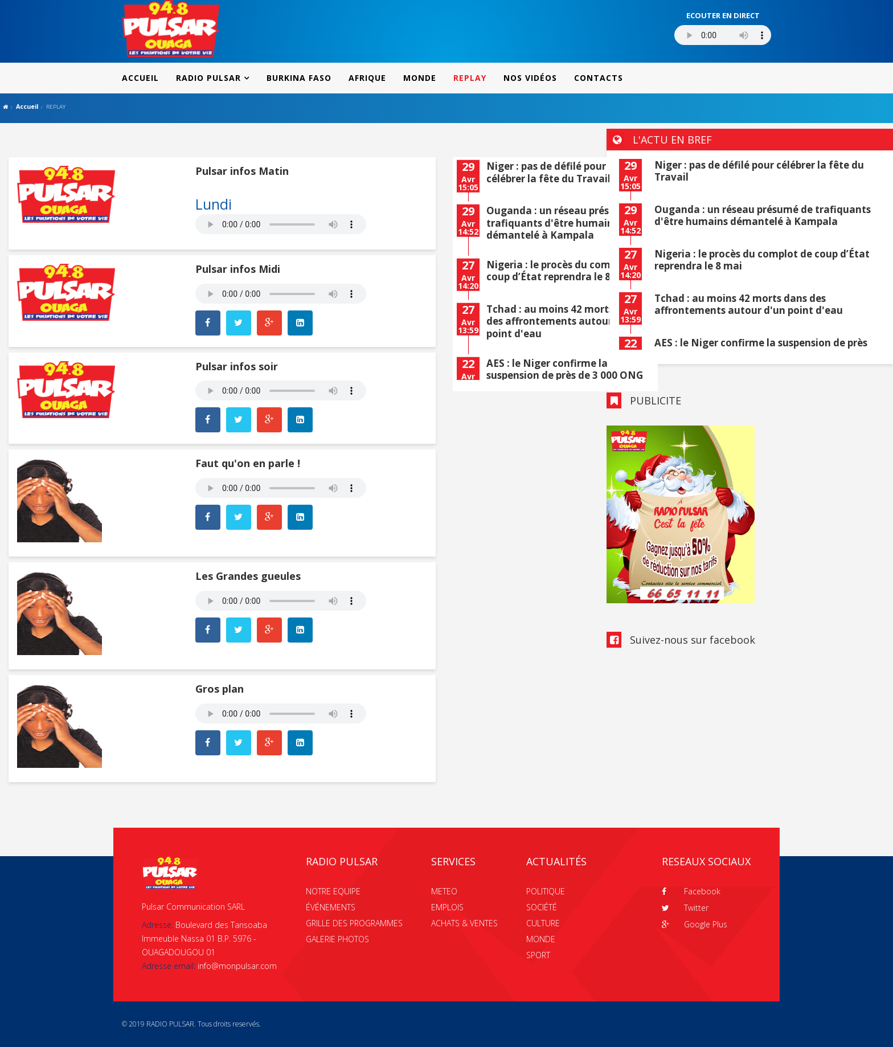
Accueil (27, 106)
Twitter (685, 907)
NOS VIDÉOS (530, 77)
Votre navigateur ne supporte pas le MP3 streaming (722, 35)
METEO (444, 891)
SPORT (538, 955)
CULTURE (543, 923)
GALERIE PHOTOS (337, 939)
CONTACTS (598, 77)
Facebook (691, 891)
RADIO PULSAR (208, 77)
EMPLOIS (447, 907)
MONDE (419, 77)
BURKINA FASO (299, 77)
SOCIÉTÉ (541, 907)
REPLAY (469, 77)
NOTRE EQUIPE (333, 891)
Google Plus (694, 924)
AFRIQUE (367, 77)
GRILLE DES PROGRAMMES (354, 923)
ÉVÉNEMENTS (330, 907)
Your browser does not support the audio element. (280, 224)
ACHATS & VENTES (464, 923)
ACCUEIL (140, 77)
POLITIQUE (545, 891)
